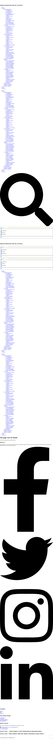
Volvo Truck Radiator (9, 67)
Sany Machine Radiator (10, 277)
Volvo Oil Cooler (9, 32)
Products (3, 8)
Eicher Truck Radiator (10, 64)
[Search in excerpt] (1, 235)
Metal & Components (7, 85)
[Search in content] (1, 233)
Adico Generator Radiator (10, 44)
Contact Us (4, 88)
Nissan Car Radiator (9, 81)
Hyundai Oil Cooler (9, 29)
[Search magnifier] (1, 228)
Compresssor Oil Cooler (10, 26)
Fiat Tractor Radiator (9, 319)
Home (3, 7)
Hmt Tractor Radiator (9, 52)
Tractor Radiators (3, 721)
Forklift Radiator (7, 83)
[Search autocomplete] (11, 227)
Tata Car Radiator (9, 73)
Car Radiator (6, 69)
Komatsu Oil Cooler (9, 33)
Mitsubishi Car (8, 82)
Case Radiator (8, 21)
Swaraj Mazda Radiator (10, 68)
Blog (3, 87)
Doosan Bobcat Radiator (10, 20)
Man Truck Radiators (9, 65)
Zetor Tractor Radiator (10, 320)
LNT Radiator (8, 19)
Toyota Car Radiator (9, 74)
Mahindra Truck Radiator (10, 63)
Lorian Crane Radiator (10, 23)
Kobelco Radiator (9, 18)
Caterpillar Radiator (9, 11)
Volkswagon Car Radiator (10, 79)
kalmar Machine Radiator (10, 24)
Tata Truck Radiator (9, 61)
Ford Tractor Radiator (9, 46)
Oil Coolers (6, 25)
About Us (3, 86)
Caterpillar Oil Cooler (9, 291)
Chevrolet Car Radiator (10, 71)
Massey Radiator (9, 54)
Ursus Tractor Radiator (10, 57)
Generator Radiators (7, 34)
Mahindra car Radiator (10, 76)
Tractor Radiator (7, 45)
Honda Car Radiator (9, 72)
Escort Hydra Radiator (10, 22)
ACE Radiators (8, 13)
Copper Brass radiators (4, 719)
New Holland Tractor (9, 55)
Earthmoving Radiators (8, 9)
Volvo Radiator (8, 12)
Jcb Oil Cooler (8, 27)
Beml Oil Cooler (9, 292)
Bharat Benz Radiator (9, 66)
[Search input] (4, 227)
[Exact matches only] (1, 229)
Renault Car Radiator (9, 80)
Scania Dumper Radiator (10, 60)
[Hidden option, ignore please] (1, 237)
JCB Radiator (8, 10)
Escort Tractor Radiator (10, 49)
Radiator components (7, 348)
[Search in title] (1, 231)
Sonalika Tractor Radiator (10, 53)
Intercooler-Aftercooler (8, 84)
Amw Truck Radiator (9, 62)
